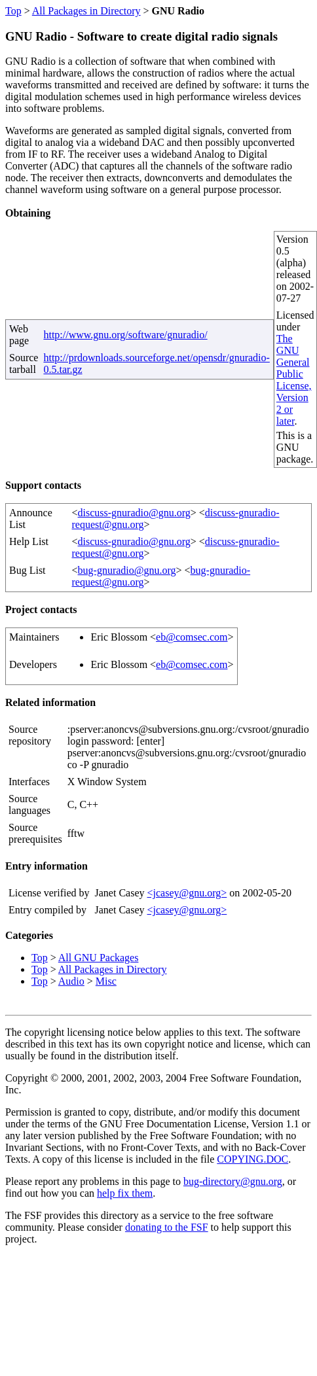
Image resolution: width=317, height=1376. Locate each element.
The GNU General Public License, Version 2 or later (294, 380)
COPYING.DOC (252, 1159)
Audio (71, 981)
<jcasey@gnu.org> (187, 892)
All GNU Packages (98, 957)
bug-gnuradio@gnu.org (127, 570)
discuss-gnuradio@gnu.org (134, 512)
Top (13, 10)
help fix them (125, 1193)
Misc (106, 981)
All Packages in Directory (86, 10)
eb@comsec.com (191, 637)
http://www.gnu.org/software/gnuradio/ (125, 334)
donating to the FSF (166, 1227)
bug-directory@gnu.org (232, 1181)
